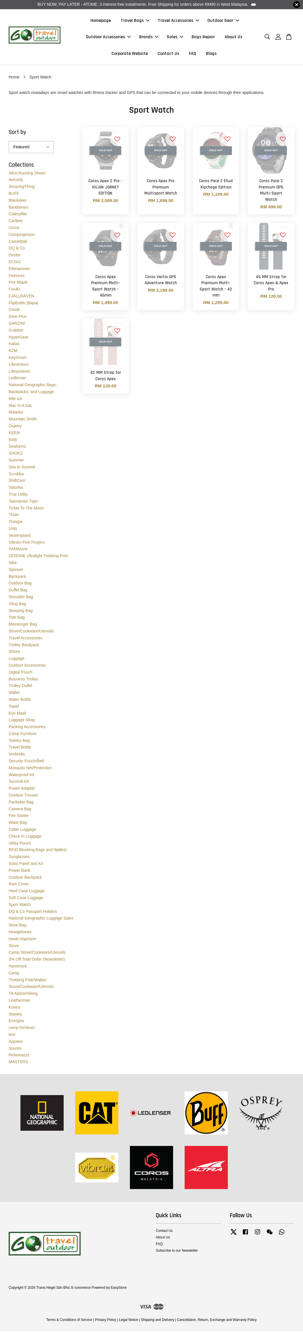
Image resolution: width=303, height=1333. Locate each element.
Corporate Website (129, 54)
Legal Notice (128, 1321)
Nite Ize (15, 400)
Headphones (20, 933)
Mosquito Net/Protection (30, 769)
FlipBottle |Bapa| (23, 304)
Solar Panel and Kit (26, 865)
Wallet (14, 694)
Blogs (211, 54)
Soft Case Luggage (26, 899)
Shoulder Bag (21, 598)
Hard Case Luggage (27, 892)
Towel (14, 708)
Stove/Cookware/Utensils (31, 632)
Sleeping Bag (21, 612)
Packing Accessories (27, 728)
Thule (14, 516)
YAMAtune (18, 550)
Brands (148, 38)
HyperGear (18, 338)
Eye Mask (17, 714)
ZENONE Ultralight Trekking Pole (38, 557)
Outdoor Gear (223, 21)
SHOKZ (15, 455)
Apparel (15, 1043)
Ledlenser (17, 379)
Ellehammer (19, 270)
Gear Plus (17, 318)
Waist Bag (18, 824)
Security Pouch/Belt (26, 762)
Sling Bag (17, 605)
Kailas (14, 345)
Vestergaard (20, 537)
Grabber (16, 332)
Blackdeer (17, 202)
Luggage (16, 660)
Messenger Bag (23, 626)
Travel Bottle (20, 749)
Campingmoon (22, 236)
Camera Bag (20, 810)
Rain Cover (19, 885)
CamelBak (18, 243)
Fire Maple (18, 284)
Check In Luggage (25, 838)
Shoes (14, 653)
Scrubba (16, 475)
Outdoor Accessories (108, 38)
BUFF (14, 195)
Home (14, 78)
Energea (16, 1022)
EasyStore (118, 1289)
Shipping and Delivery (157, 1321)
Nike (13, 564)
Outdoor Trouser (23, 797)
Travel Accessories (178, 21)
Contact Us (168, 54)
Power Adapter (22, 790)
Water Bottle (20, 701)
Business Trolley (23, 680)
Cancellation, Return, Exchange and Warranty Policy (217, 1321)
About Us (233, 38)
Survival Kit (19, 783)
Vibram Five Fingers (27, 543)
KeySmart (17, 359)
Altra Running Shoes (27, 174)
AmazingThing (22, 188)
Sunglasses (19, 858)
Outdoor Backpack (25, 879)
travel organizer (23, 940)
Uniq (13, 530)
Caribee (16, 222)
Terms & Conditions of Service (69, 1321)
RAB (13, 441)
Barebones (18, 208)
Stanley (15, 1015)
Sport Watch (20, 906)
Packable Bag (21, 803)
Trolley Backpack (24, 646)
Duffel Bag (18, 591)
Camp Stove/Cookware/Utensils (37, 954)
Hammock (18, 967)
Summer (16, 461)
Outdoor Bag (20, 584)
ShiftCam (17, 482)
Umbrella (17, 755)
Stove (14, 947)
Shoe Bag (17, 926)
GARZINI (17, 325)
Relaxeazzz (19, 1056)
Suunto (15, 1049)
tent (12, 1036)
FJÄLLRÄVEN (21, 297)
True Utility (18, 496)
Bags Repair (203, 38)
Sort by (17, 134)
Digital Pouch (21, 674)
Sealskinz (17, 448)
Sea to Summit (22, 468)
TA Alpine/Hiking (23, 995)
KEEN (14, 434)
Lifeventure (19, 366)
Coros (14, 229)
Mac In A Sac (20, 407)
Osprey (15, 427)
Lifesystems (19, 373)
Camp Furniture (23, 735)
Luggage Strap (22, 721)
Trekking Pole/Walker (28, 981)
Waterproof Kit (21, 776)
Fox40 (14, 290)
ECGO (14, 263)
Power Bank (19, 872)
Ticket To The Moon (26, 509)
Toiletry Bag (19, 742)
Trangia (15, 523)
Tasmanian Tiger (23, 503)
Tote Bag (16, 619)
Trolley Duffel (20, 687)
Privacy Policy (105, 1321)
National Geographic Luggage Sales (41, 919)
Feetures (16, 277)
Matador (16, 413)
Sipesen (16, 571)
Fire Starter (19, 817)
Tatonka (16, 489)
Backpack (17, 578)
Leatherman (19, 1002)
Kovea (14, 1009)
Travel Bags (135, 21)
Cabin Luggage (22, 831)
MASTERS (18, 1063)
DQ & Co (17, 249)
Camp (14, 974)
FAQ (192, 54)
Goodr (14, 311)
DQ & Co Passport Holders (33, 913)
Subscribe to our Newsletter (177, 1252)
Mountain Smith (23, 420)
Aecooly (16, 181)
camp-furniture (22, 1029)
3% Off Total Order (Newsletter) (37, 961)
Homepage (100, 21)
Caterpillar (18, 215)
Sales (175, 38)
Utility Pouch (20, 844)
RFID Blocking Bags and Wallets (38, 851)
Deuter (15, 256)
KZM (13, 352)
